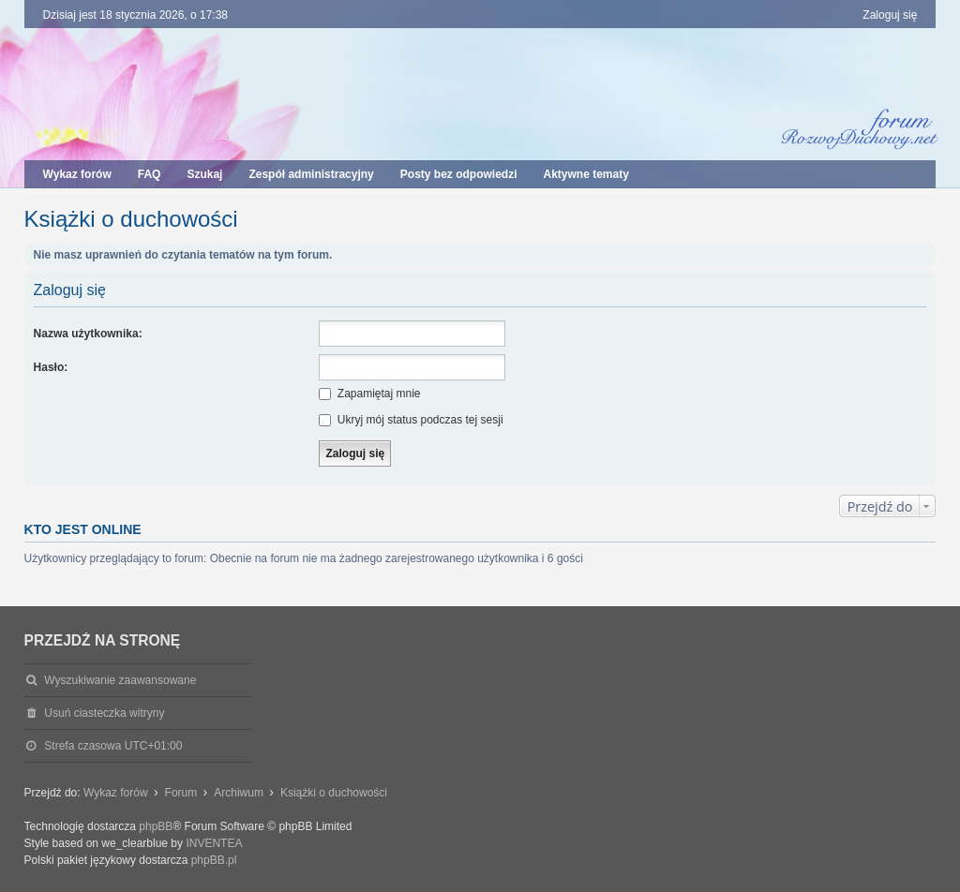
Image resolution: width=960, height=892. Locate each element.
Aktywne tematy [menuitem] (585, 174)
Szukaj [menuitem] (204, 174)
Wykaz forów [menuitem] (77, 174)
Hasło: (51, 367)
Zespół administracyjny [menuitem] (310, 174)
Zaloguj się (70, 290)
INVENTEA (214, 843)
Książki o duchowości (131, 218)
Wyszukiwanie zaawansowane (120, 680)
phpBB (155, 826)
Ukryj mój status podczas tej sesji (410, 419)
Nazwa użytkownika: (88, 333)
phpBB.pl (214, 860)
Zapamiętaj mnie (369, 393)
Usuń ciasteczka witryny (104, 713)
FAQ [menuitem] (149, 174)
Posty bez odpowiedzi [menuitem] (459, 174)
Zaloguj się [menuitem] (889, 15)
